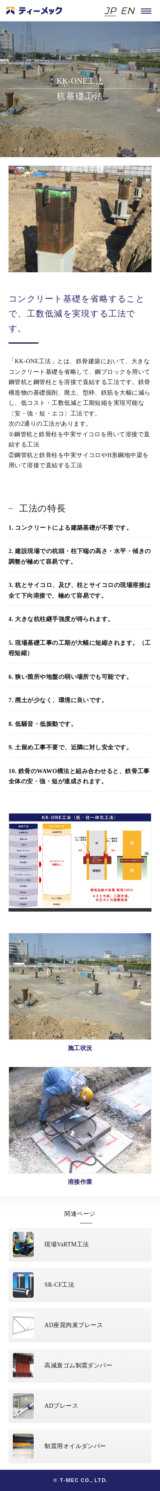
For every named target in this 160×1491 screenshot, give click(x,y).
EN (127, 11)
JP (110, 11)
